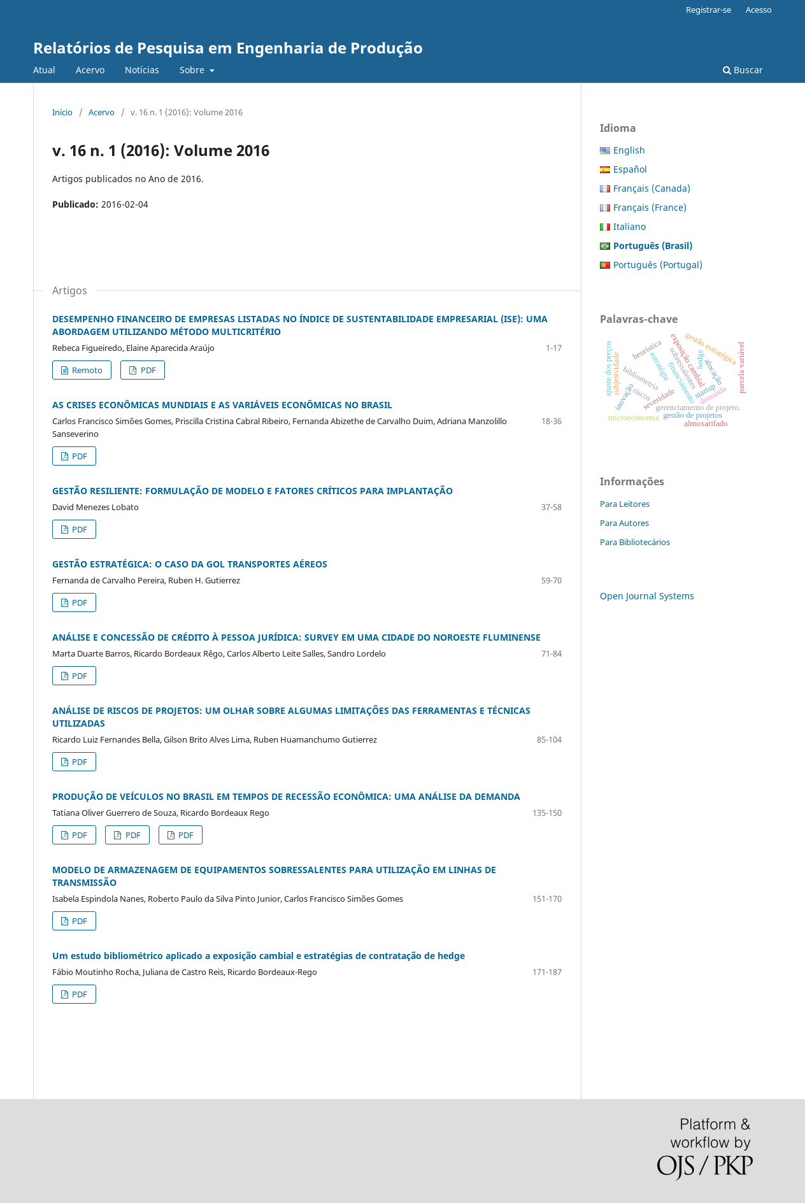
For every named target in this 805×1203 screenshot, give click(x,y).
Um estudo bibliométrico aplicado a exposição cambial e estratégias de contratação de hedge (258, 956)
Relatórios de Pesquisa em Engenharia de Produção (228, 47)
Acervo (90, 70)
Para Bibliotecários (635, 542)
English (629, 150)
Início (62, 112)
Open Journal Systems (647, 596)
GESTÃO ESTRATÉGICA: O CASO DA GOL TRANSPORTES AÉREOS (189, 564)
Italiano (629, 226)
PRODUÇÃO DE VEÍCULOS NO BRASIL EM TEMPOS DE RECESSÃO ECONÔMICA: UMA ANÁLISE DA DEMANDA (286, 796)
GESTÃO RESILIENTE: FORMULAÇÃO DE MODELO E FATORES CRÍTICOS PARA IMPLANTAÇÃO (252, 491)
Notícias (142, 70)
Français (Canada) (651, 188)
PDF (147, 370)
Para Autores (624, 523)
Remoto (86, 370)
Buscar (743, 70)
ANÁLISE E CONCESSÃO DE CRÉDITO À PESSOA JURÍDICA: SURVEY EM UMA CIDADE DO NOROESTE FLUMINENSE (296, 637)
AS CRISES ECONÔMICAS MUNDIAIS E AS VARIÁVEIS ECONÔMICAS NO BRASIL (222, 405)
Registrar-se (708, 9)
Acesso (759, 9)
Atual (44, 70)
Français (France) (650, 207)
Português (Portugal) (657, 265)
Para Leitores (625, 503)
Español (630, 169)
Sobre (193, 70)
